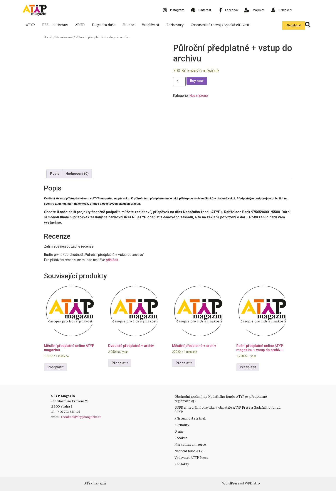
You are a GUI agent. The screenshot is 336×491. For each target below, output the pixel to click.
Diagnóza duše (103, 25)
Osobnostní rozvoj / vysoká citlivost (220, 25)
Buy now (196, 81)
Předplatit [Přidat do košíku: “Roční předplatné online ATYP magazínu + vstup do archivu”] (248, 367)
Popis (54, 174)
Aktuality (182, 425)
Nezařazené (64, 37)
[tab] (54, 173)
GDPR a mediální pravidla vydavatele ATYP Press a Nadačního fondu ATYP (228, 410)
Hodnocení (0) (77, 174)
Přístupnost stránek (190, 418)
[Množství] (179, 81)
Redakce (181, 438)
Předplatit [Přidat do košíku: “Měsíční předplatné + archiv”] (184, 363)
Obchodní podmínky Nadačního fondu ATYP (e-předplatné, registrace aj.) (221, 399)
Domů (48, 37)
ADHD (80, 25)
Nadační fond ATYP (189, 451)
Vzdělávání (150, 25)
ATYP (30, 25)
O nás (179, 431)
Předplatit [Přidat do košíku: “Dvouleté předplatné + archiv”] (120, 363)
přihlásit (112, 260)
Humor (128, 25)
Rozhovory (174, 25)
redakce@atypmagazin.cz (81, 417)
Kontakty (182, 464)
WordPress (230, 483)
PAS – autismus (55, 25)
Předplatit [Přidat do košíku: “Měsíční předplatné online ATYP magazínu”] (55, 367)
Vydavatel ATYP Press (191, 457)
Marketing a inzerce (190, 444)
